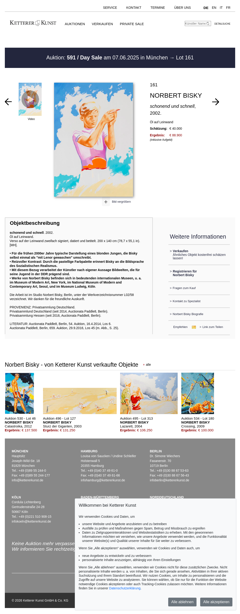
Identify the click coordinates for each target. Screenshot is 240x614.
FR (228, 7)
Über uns (182, 7)
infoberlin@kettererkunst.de (169, 480)
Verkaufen (102, 24)
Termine (157, 7)
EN (214, 7)
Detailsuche (222, 24)
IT (221, 7)
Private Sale (132, 24)
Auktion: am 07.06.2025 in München (107, 58)
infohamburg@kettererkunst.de (103, 480)
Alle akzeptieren (216, 602)
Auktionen (75, 24)
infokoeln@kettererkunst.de (31, 521)
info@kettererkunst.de (27, 480)
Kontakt (133, 7)
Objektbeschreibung (35, 223)
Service (110, 7)
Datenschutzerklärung (124, 588)
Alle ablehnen (182, 602)
